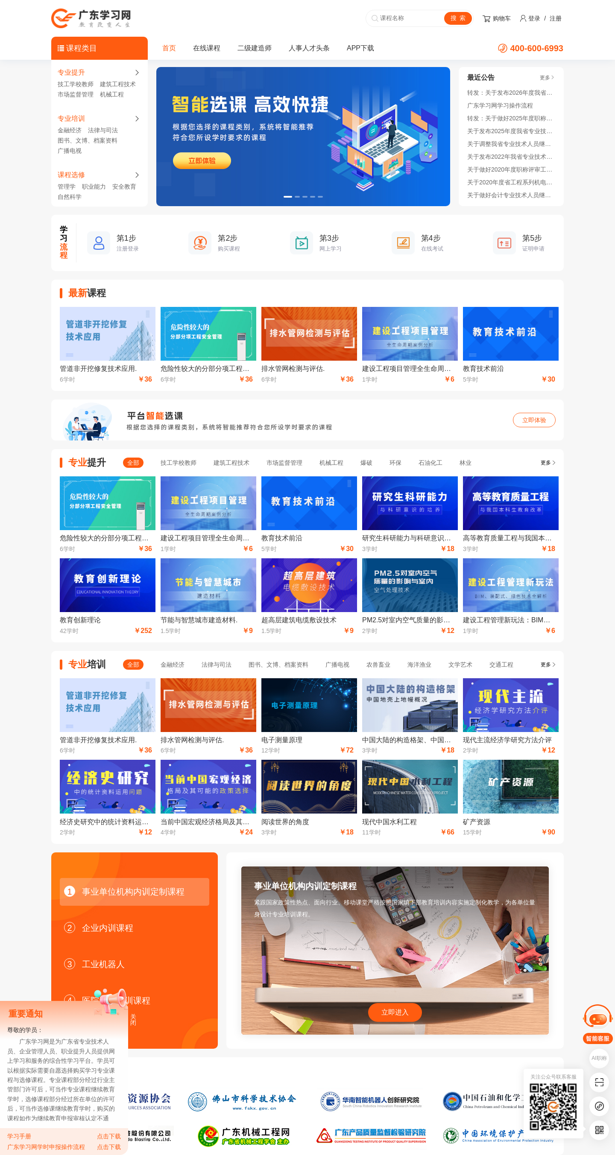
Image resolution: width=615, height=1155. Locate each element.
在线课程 (206, 48)
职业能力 (94, 186)
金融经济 (70, 130)
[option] (303, 136)
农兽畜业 (378, 664)
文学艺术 (460, 664)
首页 (169, 48)
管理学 (67, 186)
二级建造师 (254, 48)
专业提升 (71, 72)
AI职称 (599, 1058)
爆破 (366, 462)
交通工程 (501, 664)
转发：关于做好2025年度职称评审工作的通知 (511, 118)
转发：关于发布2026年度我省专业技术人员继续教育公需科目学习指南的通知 (511, 92)
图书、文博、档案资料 (87, 140)
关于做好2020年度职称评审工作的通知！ (511, 169)
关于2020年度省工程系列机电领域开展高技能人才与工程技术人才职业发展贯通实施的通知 (511, 182)
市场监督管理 (76, 94)
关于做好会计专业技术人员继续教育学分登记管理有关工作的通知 (511, 195)
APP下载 (360, 48)
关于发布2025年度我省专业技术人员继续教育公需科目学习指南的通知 (511, 131)
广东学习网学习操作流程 (500, 105)
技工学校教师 (76, 84)
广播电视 (70, 150)
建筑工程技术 (118, 84)
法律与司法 (103, 130)
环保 (395, 462)
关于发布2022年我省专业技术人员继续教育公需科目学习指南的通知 (511, 156)
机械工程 (112, 94)
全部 (133, 462)
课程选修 (71, 174)
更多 (546, 463)
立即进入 (395, 1012)
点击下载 (109, 1136)
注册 (556, 18)
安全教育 (124, 186)
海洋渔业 (419, 664)
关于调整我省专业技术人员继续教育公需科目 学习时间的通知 (511, 143)
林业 (466, 462)
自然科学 (70, 196)
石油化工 (430, 462)
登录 (534, 18)
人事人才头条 (309, 48)
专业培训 (71, 118)
